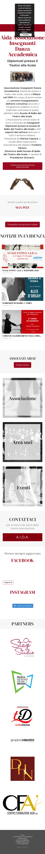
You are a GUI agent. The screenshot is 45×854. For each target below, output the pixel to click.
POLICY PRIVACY (22, 847)
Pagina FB (8, 582)
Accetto (25, 35)
